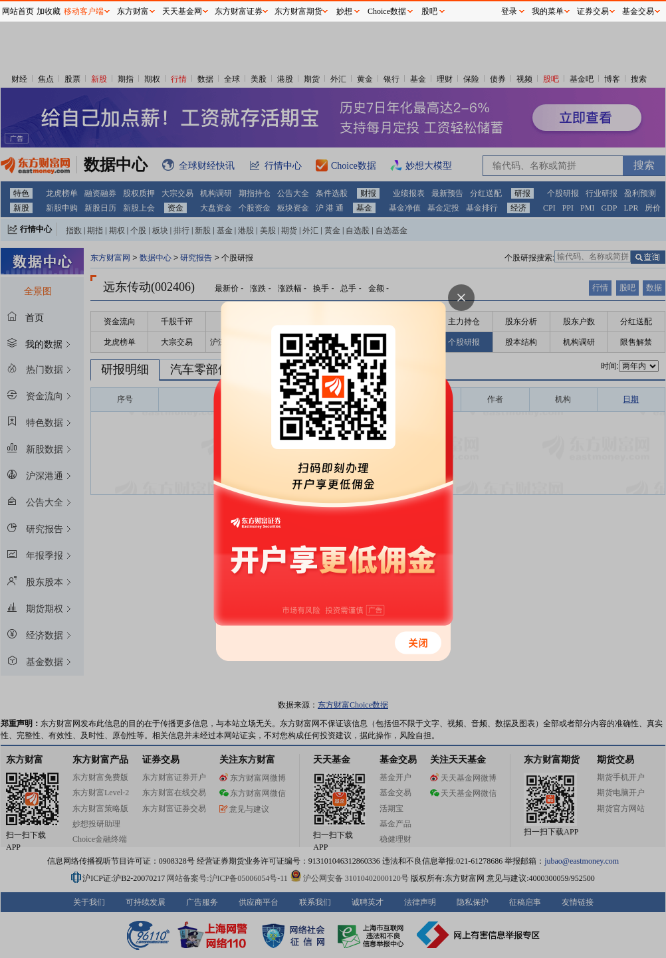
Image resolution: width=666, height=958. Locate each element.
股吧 (429, 11)
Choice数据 (387, 11)
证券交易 (593, 11)
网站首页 (18, 11)
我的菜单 (548, 11)
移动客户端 (84, 11)
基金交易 (638, 11)
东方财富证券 (239, 11)
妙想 (344, 11)
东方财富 (133, 11)
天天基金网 (182, 11)
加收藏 (48, 11)
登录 (509, 11)
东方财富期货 (298, 11)
